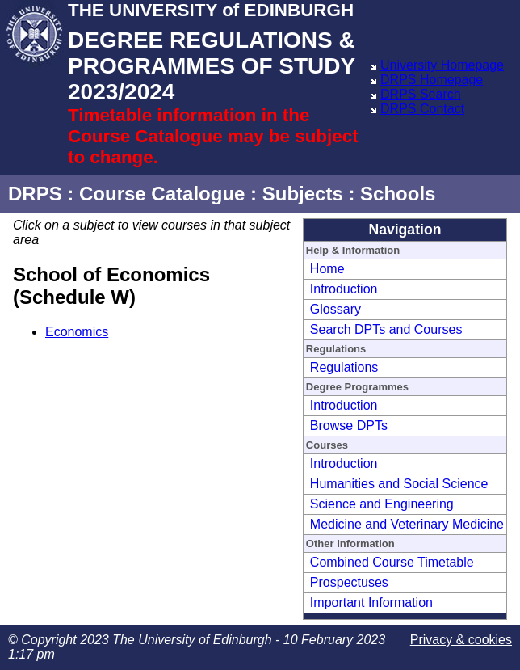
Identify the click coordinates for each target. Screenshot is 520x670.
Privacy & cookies (461, 640)
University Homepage (442, 65)
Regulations (344, 367)
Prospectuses (349, 582)
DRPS (35, 193)
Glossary (335, 309)
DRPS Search (420, 94)
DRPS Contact (422, 109)
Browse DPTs (349, 425)
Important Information (371, 602)
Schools (397, 193)
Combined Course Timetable (392, 562)
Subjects (302, 193)
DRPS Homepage (431, 79)
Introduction (344, 289)
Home (327, 269)
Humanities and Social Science (399, 484)
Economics (76, 332)
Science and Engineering (382, 504)
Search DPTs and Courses (386, 329)
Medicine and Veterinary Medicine (407, 524)
